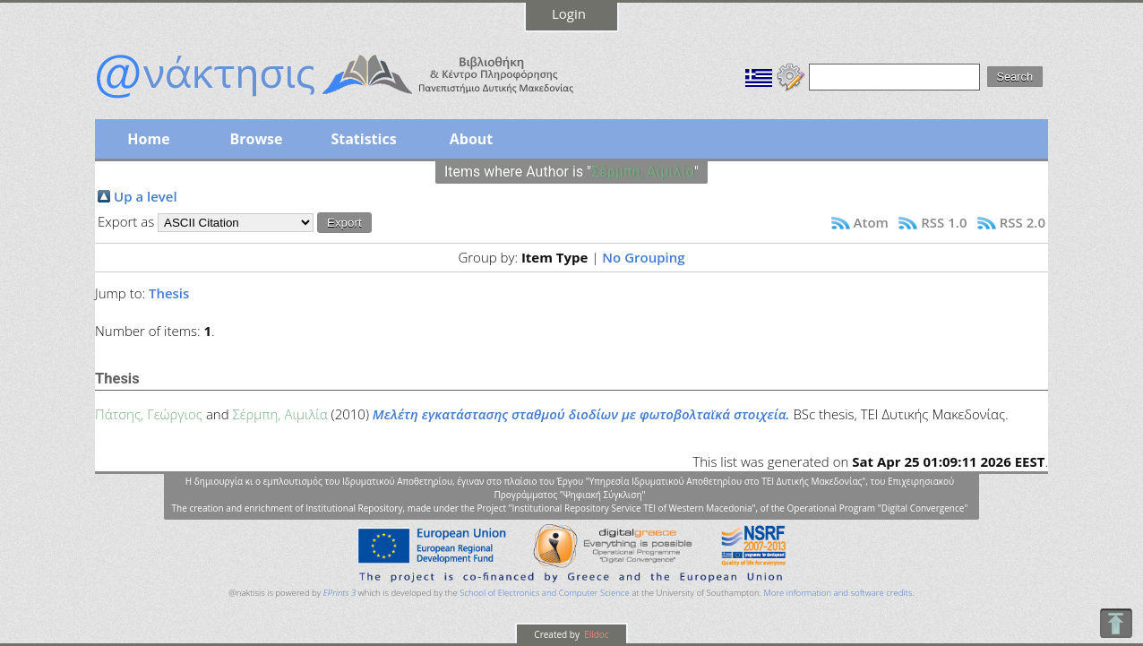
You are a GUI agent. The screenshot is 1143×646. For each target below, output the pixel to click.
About (472, 139)
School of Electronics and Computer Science (544, 593)
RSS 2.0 (1022, 222)
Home (148, 139)
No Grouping (643, 257)
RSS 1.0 (944, 222)
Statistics (363, 139)
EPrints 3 (340, 593)
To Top (1116, 623)
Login (569, 13)
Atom (871, 222)
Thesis (169, 293)
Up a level (145, 196)
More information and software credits (837, 593)
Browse (255, 139)
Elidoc (595, 634)
